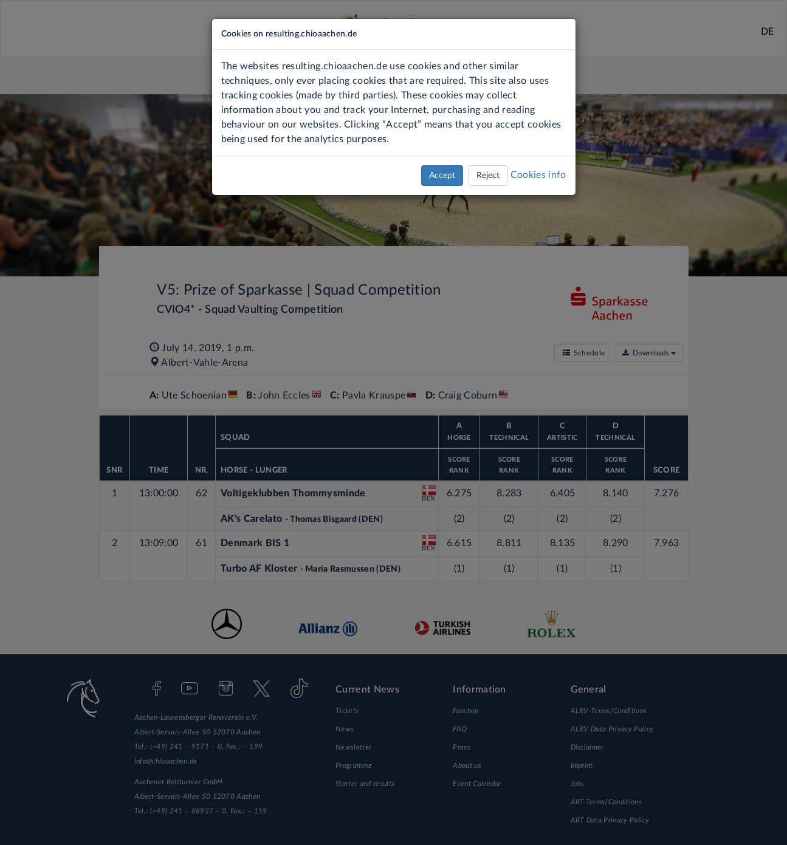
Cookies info (538, 175)
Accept (442, 175)
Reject (488, 175)
